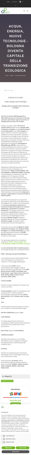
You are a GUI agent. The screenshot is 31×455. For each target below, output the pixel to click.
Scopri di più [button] (15, 451)
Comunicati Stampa (20, 75)
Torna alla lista (7, 380)
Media (11, 75)
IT (21, 2)
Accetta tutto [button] (22, 447)
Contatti (14, 1)
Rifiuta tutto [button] (8, 447)
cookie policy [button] (25, 421)
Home (8, 1)
